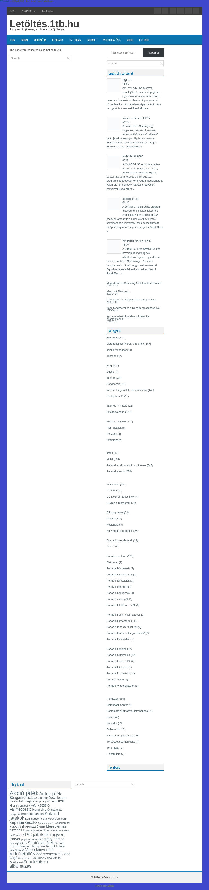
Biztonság (75, 40)
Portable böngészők (118, 568)
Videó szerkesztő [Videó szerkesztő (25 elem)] (46, 854)
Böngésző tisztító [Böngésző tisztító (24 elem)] (23, 798)
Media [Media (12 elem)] (42, 827)
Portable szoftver (117, 556)
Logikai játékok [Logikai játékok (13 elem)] (62, 823)
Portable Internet (116, 586)
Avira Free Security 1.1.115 (136, 118)
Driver (110, 717)
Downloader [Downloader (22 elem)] (58, 798)
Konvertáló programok (120, 530)
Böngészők (113, 383)
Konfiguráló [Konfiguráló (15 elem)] (32, 818)
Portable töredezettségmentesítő (126, 633)
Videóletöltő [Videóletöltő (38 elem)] (21, 853)
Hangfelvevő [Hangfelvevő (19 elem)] (41, 809)
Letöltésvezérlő (115, 411)
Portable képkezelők (118, 661)
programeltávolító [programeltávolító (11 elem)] (29, 839)
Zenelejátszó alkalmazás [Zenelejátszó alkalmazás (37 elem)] (29, 864)
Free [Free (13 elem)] (54, 801)
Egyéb (110, 371)
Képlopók (112, 524)
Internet (92, 40)
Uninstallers (113, 753)
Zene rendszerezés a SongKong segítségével (133, 307)
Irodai (24, 40)
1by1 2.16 (127, 80)
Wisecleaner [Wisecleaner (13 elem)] (25, 858)
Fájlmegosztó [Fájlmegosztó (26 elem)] (21, 809)
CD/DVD (112, 490)
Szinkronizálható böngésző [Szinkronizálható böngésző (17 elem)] (27, 846)
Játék (110, 452)
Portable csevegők (117, 599)
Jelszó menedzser (117, 349)
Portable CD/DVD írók (119, 574)
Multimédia (40, 40)
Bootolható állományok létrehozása (127, 710)
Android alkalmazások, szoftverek (126, 465)
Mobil (130, 40)
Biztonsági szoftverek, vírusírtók (125, 343)
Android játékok (112, 40)
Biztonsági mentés (117, 704)
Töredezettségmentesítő (121, 741)
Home (12, 10)
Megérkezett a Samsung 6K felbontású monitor (134, 283)
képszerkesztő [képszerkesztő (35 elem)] (23, 822)
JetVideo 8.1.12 (130, 198)
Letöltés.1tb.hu (44, 23)
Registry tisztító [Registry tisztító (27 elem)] (51, 839)
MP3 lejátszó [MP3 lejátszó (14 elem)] (54, 830)
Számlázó (112, 439)
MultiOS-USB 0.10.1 (132, 156)
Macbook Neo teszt (118, 291)
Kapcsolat (48, 10)
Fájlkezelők (113, 729)
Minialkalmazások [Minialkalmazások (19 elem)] (33, 830)
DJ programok (115, 512)
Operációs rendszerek (119, 540)
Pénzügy (112, 433)
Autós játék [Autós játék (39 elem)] (50, 793)
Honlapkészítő (115, 396)
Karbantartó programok (120, 735)
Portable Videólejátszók (120, 685)
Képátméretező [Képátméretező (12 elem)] (45, 823)
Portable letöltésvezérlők (121, 605)
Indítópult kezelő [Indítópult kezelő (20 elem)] (32, 814)
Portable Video (115, 679)
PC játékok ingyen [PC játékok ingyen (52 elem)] (45, 834)
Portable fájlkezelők (118, 580)
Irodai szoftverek (116, 421)
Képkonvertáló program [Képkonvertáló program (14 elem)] (53, 818)
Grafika (111, 518)
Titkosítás (112, 355)
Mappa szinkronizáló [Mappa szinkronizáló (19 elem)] (24, 826)
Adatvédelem (29, 10)
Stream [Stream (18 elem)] (59, 843)
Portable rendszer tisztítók (122, 627)
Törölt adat (113, 747)
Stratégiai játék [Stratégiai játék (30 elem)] (41, 843)
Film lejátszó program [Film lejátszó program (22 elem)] (35, 801)
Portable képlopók (117, 648)
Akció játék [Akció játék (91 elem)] (24, 793)
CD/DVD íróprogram (118, 502)
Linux (110, 546)
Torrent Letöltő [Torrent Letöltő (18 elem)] (55, 846)
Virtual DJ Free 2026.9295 (136, 241)
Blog (12, 40)
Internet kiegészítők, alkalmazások (127, 390)
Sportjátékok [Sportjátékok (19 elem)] (18, 843)
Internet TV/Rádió (117, 405)
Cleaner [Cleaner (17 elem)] (42, 798)
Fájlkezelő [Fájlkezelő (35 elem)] (40, 805)
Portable (144, 40)
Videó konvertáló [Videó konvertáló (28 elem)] (39, 850)
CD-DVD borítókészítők (120, 496)
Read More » (140, 108)
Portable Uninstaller (118, 639)
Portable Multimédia (118, 655)
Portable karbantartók (119, 620)
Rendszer (57, 40)
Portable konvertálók (119, 673)
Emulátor (112, 723)
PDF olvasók (114, 427)
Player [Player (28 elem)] (15, 839)
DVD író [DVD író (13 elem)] (14, 801)
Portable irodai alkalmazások (123, 614)
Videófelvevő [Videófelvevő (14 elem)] (17, 850)
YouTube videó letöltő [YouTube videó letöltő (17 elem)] (46, 858)
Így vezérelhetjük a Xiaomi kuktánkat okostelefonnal (128, 317)
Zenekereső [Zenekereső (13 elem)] (16, 862)
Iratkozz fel (153, 52)
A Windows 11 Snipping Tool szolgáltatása (131, 299)
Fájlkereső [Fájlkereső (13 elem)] (24, 805)
